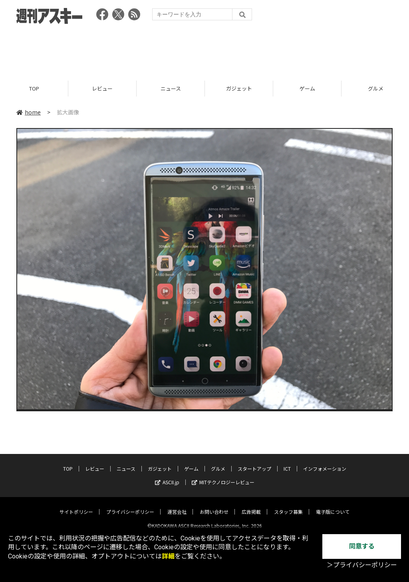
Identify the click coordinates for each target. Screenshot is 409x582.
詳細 (168, 556)
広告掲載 (251, 505)
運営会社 (177, 505)
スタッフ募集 (288, 505)
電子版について (332, 505)
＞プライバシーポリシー (362, 565)
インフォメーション (324, 462)
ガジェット (239, 89)
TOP (34, 89)
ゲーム (307, 89)
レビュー (102, 89)
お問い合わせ (214, 505)
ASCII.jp (167, 475)
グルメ (218, 462)
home (28, 112)
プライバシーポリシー (130, 505)
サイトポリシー (76, 505)
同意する (362, 546)
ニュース (171, 89)
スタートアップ (254, 462)
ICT (287, 462)
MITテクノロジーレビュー (223, 475)
